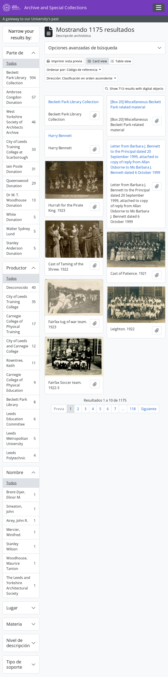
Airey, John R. (21, 521)
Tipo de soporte (14, 664)
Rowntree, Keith (21, 363)
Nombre (14, 472)
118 (133, 408)
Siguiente (148, 408)
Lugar (12, 608)
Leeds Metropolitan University (21, 438)
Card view (97, 61)
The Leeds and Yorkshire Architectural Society (21, 585)
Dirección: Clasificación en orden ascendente (80, 78)
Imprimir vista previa (64, 61)
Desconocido (21, 288)
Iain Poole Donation (21, 169)
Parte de (14, 53)
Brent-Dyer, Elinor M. (21, 495)
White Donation (21, 217)
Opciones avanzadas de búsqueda (82, 48)
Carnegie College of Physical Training (21, 324)
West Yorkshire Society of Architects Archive (21, 122)
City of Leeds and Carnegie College (21, 346)
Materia (14, 624)
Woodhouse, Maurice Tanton (21, 563)
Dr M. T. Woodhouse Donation (21, 200)
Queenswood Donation (21, 183)
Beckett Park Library (21, 402)
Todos (11, 63)
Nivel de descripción (18, 642)
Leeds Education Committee (21, 419)
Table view (121, 61)
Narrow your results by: (21, 34)
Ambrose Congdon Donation (21, 97)
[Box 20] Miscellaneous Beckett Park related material (135, 104)
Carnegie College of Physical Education (21, 382)
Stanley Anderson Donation (21, 248)
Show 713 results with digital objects (134, 88)
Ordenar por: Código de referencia (72, 70)
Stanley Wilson (21, 546)
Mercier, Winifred (21, 532)
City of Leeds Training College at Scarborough (21, 149)
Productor (16, 268)
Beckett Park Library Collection (21, 77)
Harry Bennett (60, 135)
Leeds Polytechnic (21, 455)
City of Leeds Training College (21, 301)
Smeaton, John (21, 509)
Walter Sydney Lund (21, 231)
